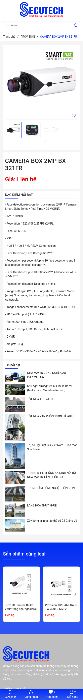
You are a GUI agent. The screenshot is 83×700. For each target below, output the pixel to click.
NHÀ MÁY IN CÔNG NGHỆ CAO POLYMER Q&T (46, 375)
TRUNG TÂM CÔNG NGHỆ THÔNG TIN (51, 488)
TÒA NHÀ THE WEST (40, 399)
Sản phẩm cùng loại (24, 554)
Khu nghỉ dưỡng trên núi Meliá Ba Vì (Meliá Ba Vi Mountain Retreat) (49, 388)
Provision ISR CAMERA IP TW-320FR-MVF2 (61, 607)
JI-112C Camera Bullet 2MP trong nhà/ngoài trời (21, 607)
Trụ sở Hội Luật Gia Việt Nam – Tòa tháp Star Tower (52, 447)
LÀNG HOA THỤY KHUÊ (42, 505)
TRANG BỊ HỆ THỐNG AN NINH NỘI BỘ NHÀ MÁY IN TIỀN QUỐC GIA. (51, 475)
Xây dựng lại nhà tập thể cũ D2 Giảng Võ (52, 520)
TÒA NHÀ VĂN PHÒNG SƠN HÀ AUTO (50, 416)
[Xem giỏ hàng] (72, 694)
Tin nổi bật (12, 365)
